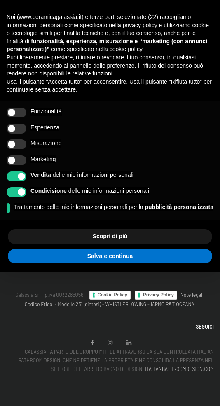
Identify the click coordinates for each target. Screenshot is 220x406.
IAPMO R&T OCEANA (172, 303)
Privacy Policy (158, 294)
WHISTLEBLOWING (125, 303)
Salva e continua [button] (110, 256)
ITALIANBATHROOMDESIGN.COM (179, 368)
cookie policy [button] (126, 49)
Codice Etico (38, 303)
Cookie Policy (112, 294)
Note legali (192, 294)
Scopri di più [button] (110, 236)
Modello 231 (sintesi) (79, 303)
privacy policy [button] (140, 25)
